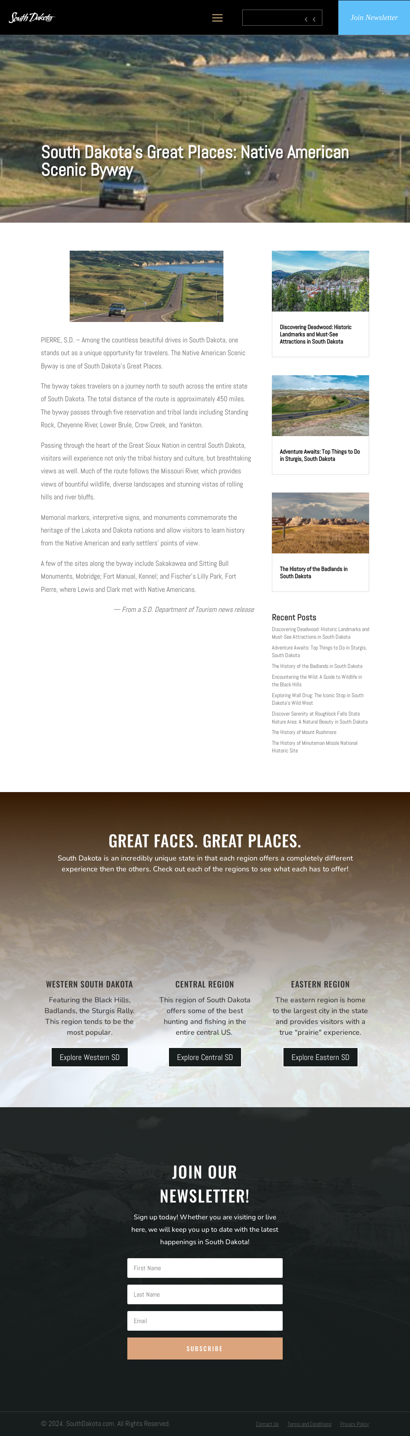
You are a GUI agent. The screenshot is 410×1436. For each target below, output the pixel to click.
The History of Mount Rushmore (304, 732)
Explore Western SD (90, 1057)
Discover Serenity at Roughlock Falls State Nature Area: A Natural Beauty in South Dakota (320, 717)
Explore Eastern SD (320, 1057)
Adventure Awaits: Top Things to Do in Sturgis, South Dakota (320, 455)
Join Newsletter (374, 18)
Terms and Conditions (309, 1424)
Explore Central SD (205, 1057)
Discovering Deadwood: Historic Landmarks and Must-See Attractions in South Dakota (316, 334)
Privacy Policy (354, 1424)
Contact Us (267, 1424)
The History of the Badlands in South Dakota (314, 572)
